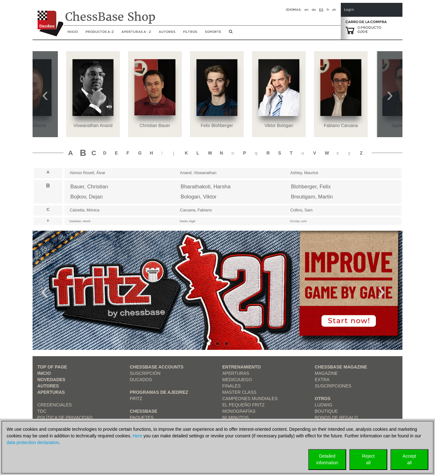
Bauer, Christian (89, 187)
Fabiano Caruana (341, 125)
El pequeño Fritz (243, 404)
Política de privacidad (65, 417)
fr (328, 10)
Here (137, 435)
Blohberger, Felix (311, 187)
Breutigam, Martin (312, 197)
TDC (41, 411)
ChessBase (143, 411)
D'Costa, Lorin (298, 221)
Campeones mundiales (250, 398)
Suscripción (145, 373)
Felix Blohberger (217, 125)
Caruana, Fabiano (196, 210)
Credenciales (54, 404)
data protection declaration (33, 442)
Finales (231, 385)
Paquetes (142, 417)
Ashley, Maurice (304, 173)
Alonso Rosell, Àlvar (88, 173)
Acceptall (409, 459)
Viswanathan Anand (93, 125)
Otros (323, 398)
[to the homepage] (48, 18)
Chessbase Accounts (157, 366)
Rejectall (368, 459)
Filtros (190, 32)
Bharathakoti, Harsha (205, 187)
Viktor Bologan (279, 125)
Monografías (238, 411)
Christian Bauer (155, 125)
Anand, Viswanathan (198, 173)
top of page (52, 366)
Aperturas (51, 392)
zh (334, 10)
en (306, 10)
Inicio (44, 373)
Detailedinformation (327, 459)
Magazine (326, 373)
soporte (213, 32)
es (321, 10)
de (314, 10)
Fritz (136, 398)
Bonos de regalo (336, 417)
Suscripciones (333, 385)
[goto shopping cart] (350, 30)
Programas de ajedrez (159, 392)
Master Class (239, 392)
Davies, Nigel (187, 221)
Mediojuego (237, 379)
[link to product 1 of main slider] (217, 290)
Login (349, 10)
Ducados (141, 379)
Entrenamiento (241, 366)
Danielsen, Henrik (80, 221)
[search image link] (231, 33)
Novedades (51, 379)
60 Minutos (235, 417)
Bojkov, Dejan (86, 197)
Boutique (326, 411)
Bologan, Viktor (199, 197)
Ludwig (324, 404)
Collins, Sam (301, 210)
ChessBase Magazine (341, 366)
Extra (322, 379)
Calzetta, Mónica (85, 210)
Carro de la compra (366, 22)
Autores (167, 32)
